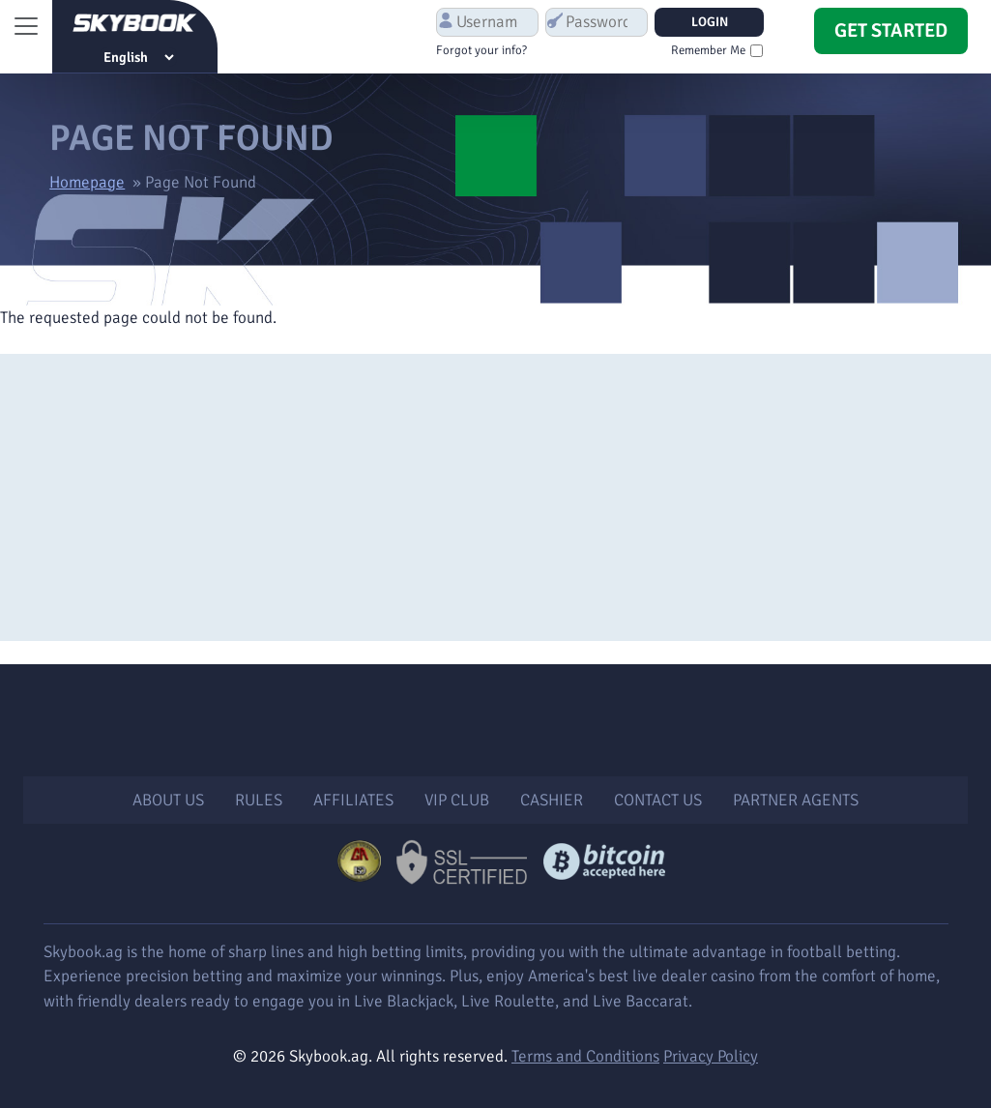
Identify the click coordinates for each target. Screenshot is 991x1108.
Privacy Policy (710, 1056)
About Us (168, 800)
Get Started (890, 30)
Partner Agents (796, 800)
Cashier (551, 800)
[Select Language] (138, 57)
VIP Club (456, 800)
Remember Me (708, 50)
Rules (258, 800)
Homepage (87, 182)
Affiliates (353, 800)
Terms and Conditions (585, 1056)
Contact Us (658, 800)
